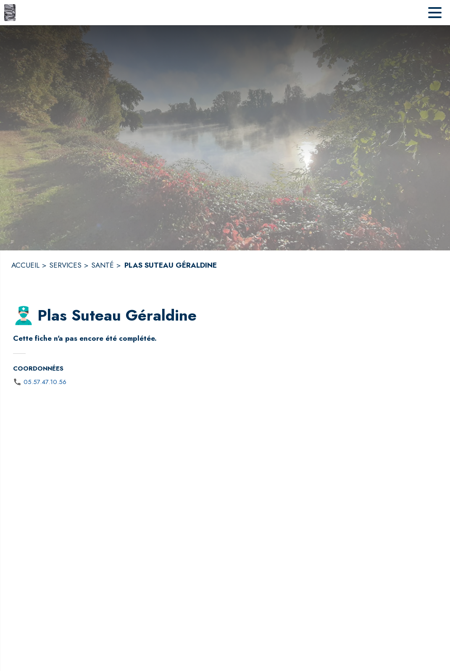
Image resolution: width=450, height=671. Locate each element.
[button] (23, 315)
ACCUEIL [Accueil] (25, 265)
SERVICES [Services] (65, 265)
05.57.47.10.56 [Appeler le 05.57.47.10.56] (45, 382)
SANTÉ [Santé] (102, 265)
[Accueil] (10, 12)
